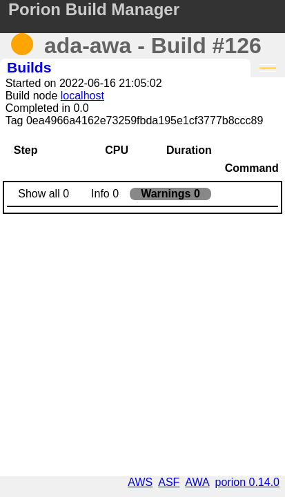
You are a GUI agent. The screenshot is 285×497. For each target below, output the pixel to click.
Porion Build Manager (93, 9)
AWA (197, 482)
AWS (140, 482)
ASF (168, 482)
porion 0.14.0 (247, 482)
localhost (82, 95)
